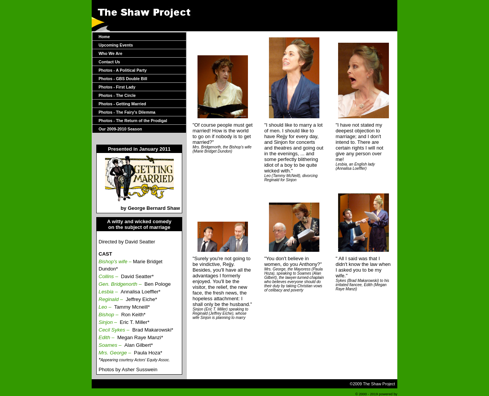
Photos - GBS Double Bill (123, 78)
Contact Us (109, 62)
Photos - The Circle (117, 95)
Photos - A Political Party (123, 70)
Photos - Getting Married (122, 103)
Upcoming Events (116, 45)
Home (104, 36)
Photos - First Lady (117, 87)
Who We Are (110, 53)
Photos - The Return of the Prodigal (133, 120)
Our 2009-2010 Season (120, 129)
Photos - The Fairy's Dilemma (127, 112)
